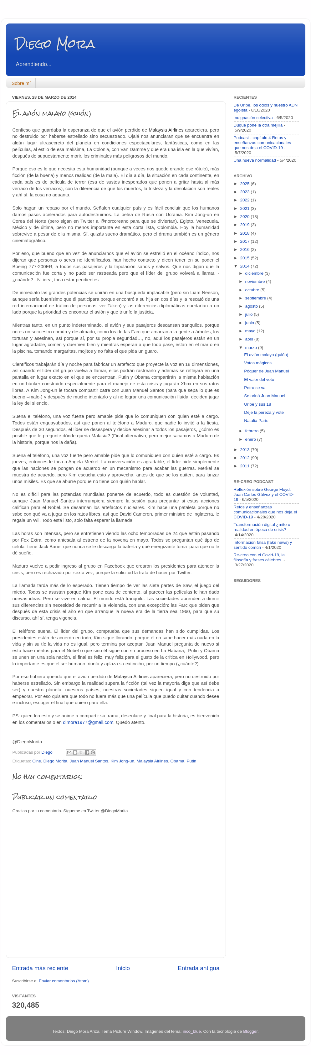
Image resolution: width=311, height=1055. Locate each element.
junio (250, 322)
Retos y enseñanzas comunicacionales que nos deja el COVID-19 (265, 512)
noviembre (255, 281)
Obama (177, 761)
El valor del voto (259, 379)
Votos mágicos (258, 363)
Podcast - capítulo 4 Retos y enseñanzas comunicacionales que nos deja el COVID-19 (262, 142)
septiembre (256, 298)
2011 (245, 466)
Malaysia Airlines (152, 761)
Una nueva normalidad (255, 160)
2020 (245, 216)
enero (251, 439)
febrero (252, 431)
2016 (245, 249)
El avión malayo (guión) (266, 354)
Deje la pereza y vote (264, 412)
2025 (245, 183)
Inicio (123, 968)
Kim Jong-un (122, 761)
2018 (245, 233)
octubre (253, 290)
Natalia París (256, 420)
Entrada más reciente (40, 968)
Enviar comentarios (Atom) (64, 981)
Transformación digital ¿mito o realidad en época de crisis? (262, 527)
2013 (245, 449)
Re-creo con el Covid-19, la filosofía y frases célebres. (259, 557)
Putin (191, 761)
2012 (245, 457)
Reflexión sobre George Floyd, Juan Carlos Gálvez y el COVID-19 (264, 494)
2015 (245, 258)
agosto (252, 306)
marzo (251, 347)
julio (249, 314)
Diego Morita (55, 761)
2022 (245, 200)
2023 (245, 192)
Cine (36, 761)
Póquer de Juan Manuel (266, 371)
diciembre (255, 273)
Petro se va (254, 387)
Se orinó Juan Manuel (264, 395)
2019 (245, 224)
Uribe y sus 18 (257, 404)
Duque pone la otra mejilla (258, 125)
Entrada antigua (198, 968)
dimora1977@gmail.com (88, 722)
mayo (251, 331)
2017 (245, 241)
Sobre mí (21, 83)
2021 (245, 208)
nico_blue (192, 1031)
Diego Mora (55, 43)
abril (249, 339)
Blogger (250, 1031)
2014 (245, 266)
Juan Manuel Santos (89, 761)
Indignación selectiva (253, 117)
